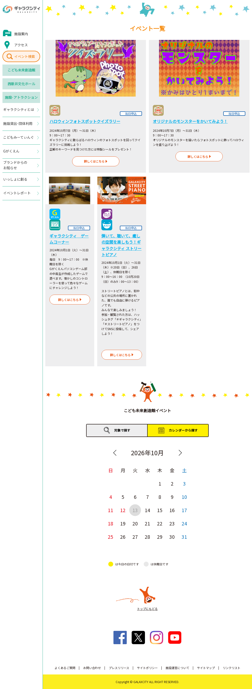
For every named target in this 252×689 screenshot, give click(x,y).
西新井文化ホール (21, 83)
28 (147, 536)
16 (172, 510)
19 (123, 523)
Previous (115, 453)
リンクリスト (231, 668)
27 (135, 536)
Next (180, 453)
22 (159, 523)
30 (172, 536)
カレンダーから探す (183, 430)
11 (110, 510)
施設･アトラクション (21, 97)
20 (135, 523)
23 (172, 523)
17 (184, 510)
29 (159, 536)
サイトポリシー (147, 668)
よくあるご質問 (65, 668)
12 (123, 510)
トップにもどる (147, 608)
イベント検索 (24, 56)
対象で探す (122, 430)
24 (184, 523)
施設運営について (177, 668)
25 (110, 536)
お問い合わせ (92, 668)
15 (159, 510)
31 (184, 536)
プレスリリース (119, 668)
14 (147, 510)
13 (135, 510)
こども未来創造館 (21, 69)
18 (110, 523)
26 (123, 536)
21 (147, 523)
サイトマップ (206, 668)
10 (184, 496)
